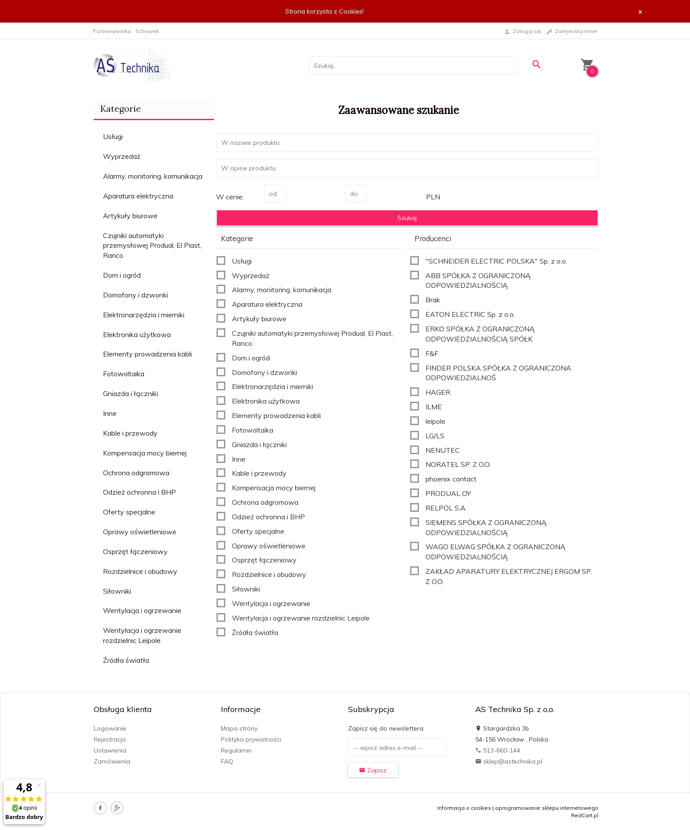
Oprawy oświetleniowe (139, 531)
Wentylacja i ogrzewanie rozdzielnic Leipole (142, 635)
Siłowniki (117, 591)
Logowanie (110, 728)
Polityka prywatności (251, 739)
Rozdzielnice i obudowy (140, 571)
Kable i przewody (130, 433)
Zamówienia (112, 761)
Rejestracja (110, 739)
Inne (110, 413)
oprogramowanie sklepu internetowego (546, 807)
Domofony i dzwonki (135, 294)
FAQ (227, 761)
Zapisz (373, 770)
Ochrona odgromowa (136, 472)
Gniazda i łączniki (130, 393)
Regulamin (236, 750)
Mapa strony (239, 728)
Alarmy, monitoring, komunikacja (152, 176)
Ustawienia (110, 750)
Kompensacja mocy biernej (145, 452)
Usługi (113, 136)
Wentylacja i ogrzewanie (142, 610)
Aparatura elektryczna (138, 195)
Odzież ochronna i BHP (139, 492)
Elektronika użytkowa (137, 334)
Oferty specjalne (129, 511)
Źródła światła (126, 660)
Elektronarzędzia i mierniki (143, 314)
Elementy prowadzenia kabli (147, 353)
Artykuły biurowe (130, 215)
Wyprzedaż (121, 156)
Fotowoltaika (123, 373)
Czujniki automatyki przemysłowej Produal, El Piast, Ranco (152, 245)
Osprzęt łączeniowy (135, 551)
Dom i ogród (122, 275)
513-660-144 (497, 750)
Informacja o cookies (464, 807)
